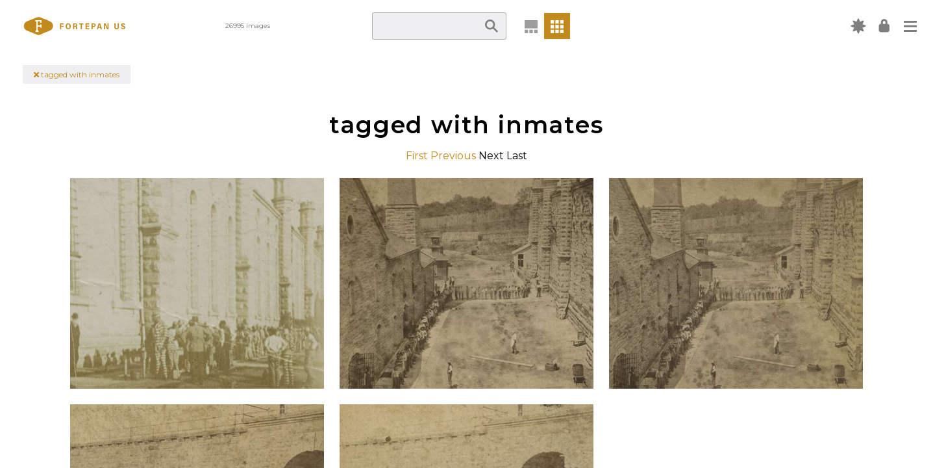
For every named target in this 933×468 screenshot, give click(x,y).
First (417, 156)
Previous (453, 156)
